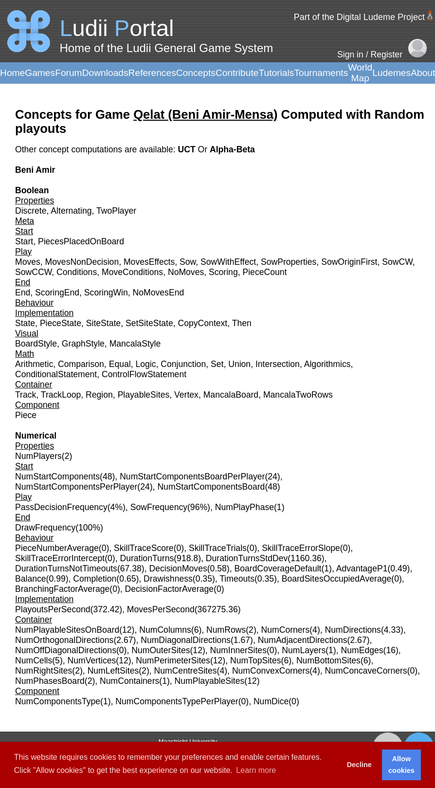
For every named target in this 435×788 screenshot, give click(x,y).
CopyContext (203, 323)
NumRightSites (43, 671)
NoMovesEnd (158, 292)
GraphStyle (83, 343)
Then (242, 323)
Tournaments (321, 73)
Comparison (81, 364)
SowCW (397, 262)
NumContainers (129, 681)
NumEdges (362, 650)
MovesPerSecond (161, 609)
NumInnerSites (238, 650)
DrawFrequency (45, 527)
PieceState (60, 323)
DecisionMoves (178, 568)
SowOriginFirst (349, 262)
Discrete (31, 211)
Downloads (105, 73)
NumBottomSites (328, 660)
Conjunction (183, 364)
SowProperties (288, 262)
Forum (68, 73)
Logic (145, 364)
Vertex (186, 395)
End (22, 292)
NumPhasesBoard (50, 681)
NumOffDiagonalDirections (65, 650)
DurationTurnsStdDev (247, 558)
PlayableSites (144, 395)
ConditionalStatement (56, 374)
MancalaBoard (230, 395)
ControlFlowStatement (144, 374)
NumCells (33, 660)
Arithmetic (34, 364)
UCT (188, 149)
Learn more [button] (256, 770)
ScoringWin (106, 292)
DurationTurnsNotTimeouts (66, 568)
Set (217, 364)
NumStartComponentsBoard (211, 487)
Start (24, 241)
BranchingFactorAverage (62, 589)
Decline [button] (359, 765)
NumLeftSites (113, 671)
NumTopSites (255, 660)
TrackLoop (61, 395)
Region (99, 395)
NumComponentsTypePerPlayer (176, 701)
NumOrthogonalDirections (64, 640)
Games (40, 73)
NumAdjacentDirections (302, 640)
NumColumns (165, 630)
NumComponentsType (57, 701)
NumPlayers (38, 456)
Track (25, 395)
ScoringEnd (57, 292)
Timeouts (236, 579)
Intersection (277, 364)
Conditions (76, 272)
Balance (30, 579)
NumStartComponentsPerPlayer (76, 487)
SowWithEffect (228, 262)
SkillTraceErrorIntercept (60, 558)
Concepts (196, 73)
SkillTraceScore (144, 548)
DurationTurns (147, 558)
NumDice (271, 701)
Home (12, 73)
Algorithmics (327, 364)
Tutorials (276, 73)
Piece (25, 415)
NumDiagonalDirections (186, 640)
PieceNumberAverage (57, 548)
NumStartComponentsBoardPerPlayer (192, 476)
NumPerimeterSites (173, 660)
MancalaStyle (135, 343)
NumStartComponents (57, 476)
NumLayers (304, 650)
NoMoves (186, 272)
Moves (27, 262)
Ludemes (391, 73)
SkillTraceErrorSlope (301, 548)
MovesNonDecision (82, 262)
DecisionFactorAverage (169, 589)
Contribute (237, 73)
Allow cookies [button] (401, 764)
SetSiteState (149, 323)
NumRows (226, 630)
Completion (94, 579)
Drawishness (168, 579)
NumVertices (92, 660)
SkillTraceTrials (218, 548)
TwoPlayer (116, 211)
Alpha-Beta (232, 149)
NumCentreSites (185, 671)
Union (239, 364)
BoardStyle (36, 343)
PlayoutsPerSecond (53, 609)
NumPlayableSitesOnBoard (67, 630)
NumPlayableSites (210, 681)
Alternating (71, 211)
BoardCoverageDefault (277, 568)
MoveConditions (132, 272)
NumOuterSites (160, 650)
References (152, 73)
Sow (188, 262)
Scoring (223, 272)
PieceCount (264, 272)
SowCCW (33, 272)
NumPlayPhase (244, 507)
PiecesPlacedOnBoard (81, 241)
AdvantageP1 (362, 568)
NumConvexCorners (270, 671)
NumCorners (285, 630)
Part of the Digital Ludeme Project (359, 17)
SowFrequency (158, 507)
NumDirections (353, 630)
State (25, 323)
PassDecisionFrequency (61, 507)
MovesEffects (149, 262)
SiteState (103, 323)
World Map (360, 72)
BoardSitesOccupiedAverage (337, 579)
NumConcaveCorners (366, 671)
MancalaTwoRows (298, 395)
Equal (120, 364)
